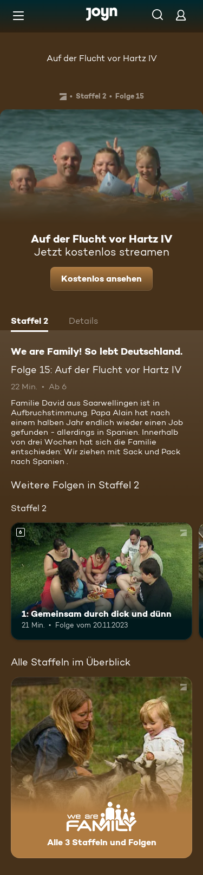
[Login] (180, 14)
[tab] (29, 322)
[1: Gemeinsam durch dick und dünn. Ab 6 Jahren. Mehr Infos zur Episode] (101, 582)
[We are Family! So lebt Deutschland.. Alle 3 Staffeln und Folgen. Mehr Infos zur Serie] (101, 767)
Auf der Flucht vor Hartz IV (102, 58)
